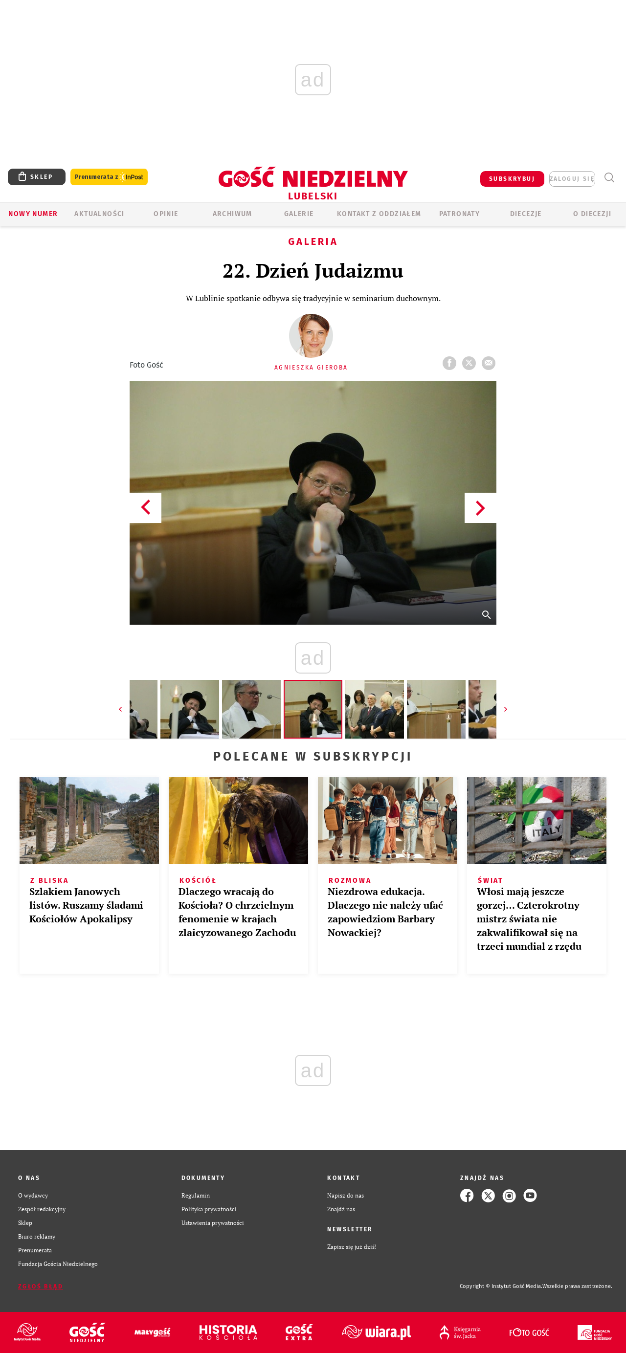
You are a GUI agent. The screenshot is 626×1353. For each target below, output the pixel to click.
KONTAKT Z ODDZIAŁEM (379, 214)
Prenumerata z (109, 177)
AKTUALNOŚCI (99, 214)
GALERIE (299, 214)
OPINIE (166, 214)
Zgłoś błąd (40, 1286)
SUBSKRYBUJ (512, 178)
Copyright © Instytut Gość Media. (501, 1286)
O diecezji (592, 214)
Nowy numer (33, 214)
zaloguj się (572, 178)
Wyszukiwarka (609, 178)
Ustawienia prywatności (212, 1222)
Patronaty (459, 214)
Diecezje (526, 214)
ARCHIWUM (232, 214)
